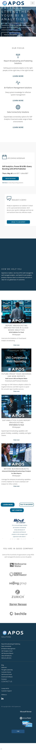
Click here (4, 183)
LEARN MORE (18, 76)
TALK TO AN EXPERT (10, 34)
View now (16, 345)
